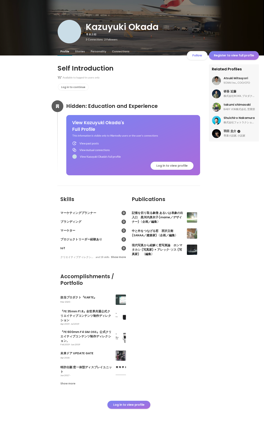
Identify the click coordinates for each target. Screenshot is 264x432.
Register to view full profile (234, 55)
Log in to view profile (172, 166)
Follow (197, 55)
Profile (64, 51)
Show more (118, 257)
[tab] (64, 51)
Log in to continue (73, 87)
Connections (120, 51)
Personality (98, 51)
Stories (80, 51)
